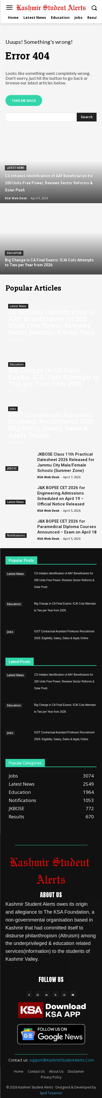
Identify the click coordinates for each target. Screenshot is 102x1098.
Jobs (13, 409)
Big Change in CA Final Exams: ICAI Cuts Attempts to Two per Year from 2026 (53, 377)
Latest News (15, 167)
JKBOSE (12, 468)
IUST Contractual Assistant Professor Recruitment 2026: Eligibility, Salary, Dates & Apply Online (51, 424)
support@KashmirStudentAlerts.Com (61, 1060)
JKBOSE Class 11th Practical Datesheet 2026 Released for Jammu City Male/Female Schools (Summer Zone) (65, 462)
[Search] (87, 117)
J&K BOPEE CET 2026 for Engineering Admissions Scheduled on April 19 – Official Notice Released (61, 496)
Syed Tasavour (51, 1093)
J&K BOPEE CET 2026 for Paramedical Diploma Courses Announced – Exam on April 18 (67, 527)
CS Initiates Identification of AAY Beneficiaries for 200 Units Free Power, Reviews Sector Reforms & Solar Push (51, 322)
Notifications (16, 535)
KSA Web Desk (48, 477)
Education (14, 253)
